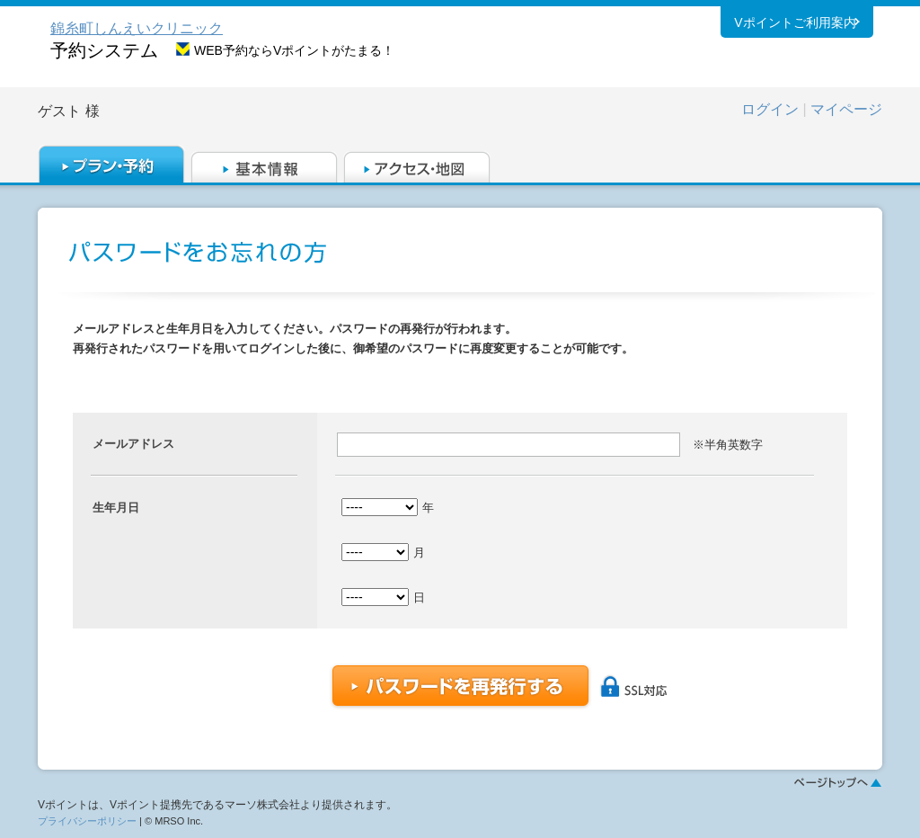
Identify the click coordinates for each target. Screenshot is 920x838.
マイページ (846, 109)
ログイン (770, 109)
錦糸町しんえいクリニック (136, 28)
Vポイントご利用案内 (794, 26)
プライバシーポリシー (87, 821)
